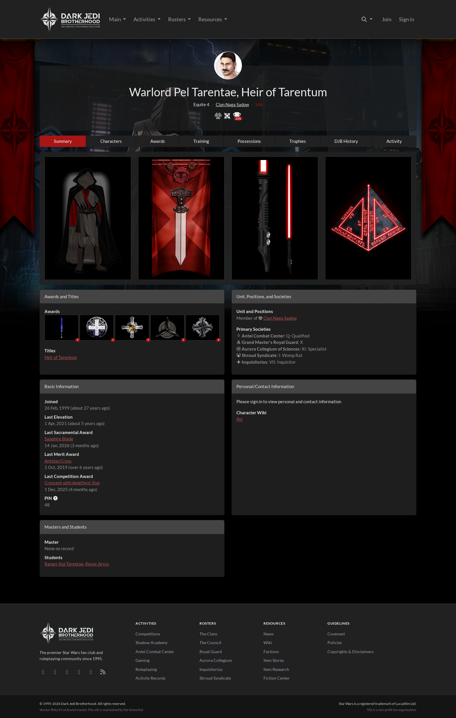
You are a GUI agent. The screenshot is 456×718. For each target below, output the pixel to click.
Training (201, 141)
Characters (111, 141)
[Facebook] (67, 671)
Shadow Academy (152, 642)
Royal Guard (211, 651)
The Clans (208, 633)
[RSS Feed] (102, 671)
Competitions (148, 633)
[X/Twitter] (91, 671)
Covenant (336, 633)
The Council (210, 642)
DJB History (346, 141)
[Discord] (43, 671)
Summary (63, 141)
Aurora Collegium (216, 660)
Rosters (177, 19)
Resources (210, 19)
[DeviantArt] (55, 671)
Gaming (142, 660)
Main (115, 19)
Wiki (267, 642)
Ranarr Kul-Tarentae (63, 563)
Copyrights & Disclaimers (350, 651)
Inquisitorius (211, 669)
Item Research (276, 669)
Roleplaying (146, 669)
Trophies (297, 141)
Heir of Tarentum (60, 357)
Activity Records (150, 678)
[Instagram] (79, 671)
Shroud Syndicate (215, 678)
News (268, 633)
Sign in (406, 19)
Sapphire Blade (58, 438)
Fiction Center (276, 678)
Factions (271, 651)
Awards (157, 141)
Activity (394, 141)
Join (386, 19)
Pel (239, 419)
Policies (334, 642)
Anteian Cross (58, 460)
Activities (144, 19)
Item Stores (273, 660)
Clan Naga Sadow (232, 104)
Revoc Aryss (97, 563)
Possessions (249, 141)
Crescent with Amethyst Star (72, 482)
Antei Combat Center (155, 651)
